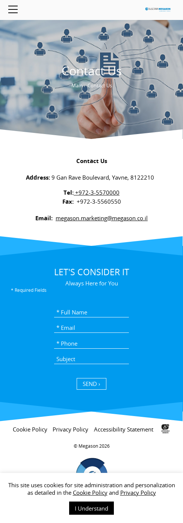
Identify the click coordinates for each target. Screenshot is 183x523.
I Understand (91, 508)
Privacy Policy (138, 492)
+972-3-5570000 (96, 192)
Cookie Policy (90, 492)
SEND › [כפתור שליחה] (91, 383)
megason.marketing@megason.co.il (102, 218)
